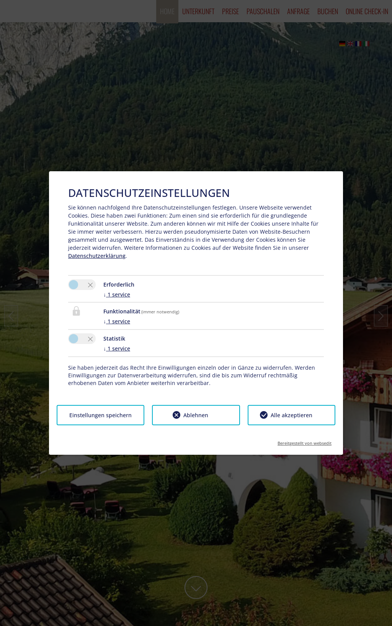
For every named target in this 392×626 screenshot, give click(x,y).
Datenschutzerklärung (97, 255)
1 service (116, 294)
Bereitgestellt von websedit (305, 440)
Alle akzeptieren (291, 415)
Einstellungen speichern (100, 415)
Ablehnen (195, 415)
